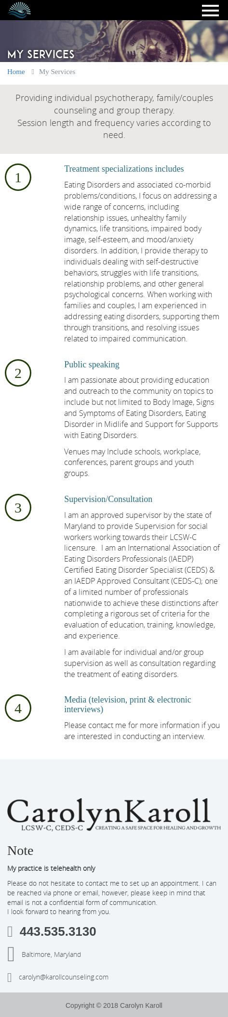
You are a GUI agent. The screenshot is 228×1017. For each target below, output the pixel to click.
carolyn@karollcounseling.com (57, 977)
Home (16, 71)
